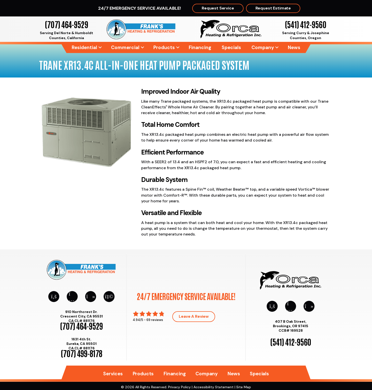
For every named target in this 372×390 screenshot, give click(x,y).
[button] (100, 47)
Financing (200, 47)
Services (113, 374)
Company (262, 47)
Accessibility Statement (213, 387)
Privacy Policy (179, 387)
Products (164, 47)
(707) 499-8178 (81, 353)
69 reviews (154, 320)
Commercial (125, 47)
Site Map (243, 387)
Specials (231, 47)
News (294, 47)
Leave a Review (194, 316)
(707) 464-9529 (66, 24)
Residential (84, 47)
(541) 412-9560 (305, 24)
